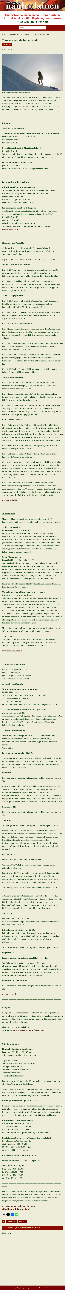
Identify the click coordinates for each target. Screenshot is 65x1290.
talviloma (11, 1221)
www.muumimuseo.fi (12, 650)
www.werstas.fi (9, 994)
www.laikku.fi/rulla (11, 229)
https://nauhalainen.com (33, 21)
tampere (22, 1221)
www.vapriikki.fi (10, 500)
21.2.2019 (7, 50)
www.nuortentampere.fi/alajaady (28, 1030)
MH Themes (48, 1288)
